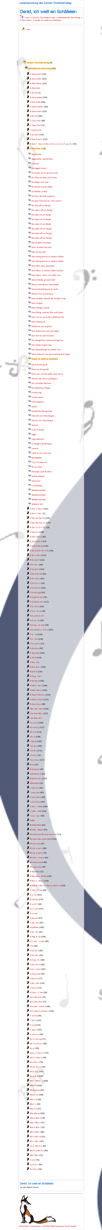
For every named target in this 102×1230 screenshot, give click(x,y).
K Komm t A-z (36, 779)
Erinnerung (36, 393)
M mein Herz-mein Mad (40, 839)
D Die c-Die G (36, 537)
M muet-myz (35, 867)
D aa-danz (34, 135)
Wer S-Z (33, 1109)
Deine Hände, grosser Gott (43, 280)
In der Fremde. (38, 430)
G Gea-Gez (34, 653)
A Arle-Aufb (35, 102)
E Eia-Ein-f (34, 569)
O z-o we (34, 913)
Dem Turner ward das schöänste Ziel (47, 317)
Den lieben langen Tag (41, 345)
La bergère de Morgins (41, 444)
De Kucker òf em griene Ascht (44, 173)
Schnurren (36, 481)
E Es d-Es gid (35, 593)
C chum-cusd (35, 130)
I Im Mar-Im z (36, 718)
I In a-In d (34, 723)
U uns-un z (34, 1034)
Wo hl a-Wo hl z (37, 1151)
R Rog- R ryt (35, 937)
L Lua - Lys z (35, 816)
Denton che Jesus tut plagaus (44, 379)
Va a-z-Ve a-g (35, 1039)
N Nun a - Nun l (36, 881)
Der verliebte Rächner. (41, 383)
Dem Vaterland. (38, 322)
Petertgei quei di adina (41, 472)
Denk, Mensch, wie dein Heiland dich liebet (50, 354)
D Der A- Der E (36, 509)
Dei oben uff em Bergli (41, 229)
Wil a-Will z (35, 1132)
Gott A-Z (33, 672)
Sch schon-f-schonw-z (39, 1011)
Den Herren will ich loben (42, 336)
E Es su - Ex (35, 620)
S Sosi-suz (34, 979)
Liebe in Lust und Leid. (41, 453)
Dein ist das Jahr (38, 252)
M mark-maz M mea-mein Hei (43, 834)
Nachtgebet (36, 458)
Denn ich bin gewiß (39, 369)
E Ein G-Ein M (36, 574)
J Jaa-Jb (33, 741)
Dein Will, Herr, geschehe (42, 266)
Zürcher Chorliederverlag (43, 18)
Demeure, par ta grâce (41, 326)
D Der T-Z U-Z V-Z (37, 527)
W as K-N (34, 1076)
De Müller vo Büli (39, 192)
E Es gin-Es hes (36, 597)
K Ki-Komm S (35, 774)
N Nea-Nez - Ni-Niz (38, 876)
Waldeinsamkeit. (38, 490)
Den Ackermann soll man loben (45, 331)
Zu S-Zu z (34, 1169)
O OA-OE (34, 899)
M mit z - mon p (37, 858)
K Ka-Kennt (34, 769)
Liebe (32, 820)
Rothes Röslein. (38, 476)
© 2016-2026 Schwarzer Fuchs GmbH (59, 1226)
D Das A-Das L (36, 139)
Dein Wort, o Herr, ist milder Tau (46, 275)
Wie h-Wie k (35, 1118)
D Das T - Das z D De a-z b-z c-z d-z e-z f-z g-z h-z (51, 144)
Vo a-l (32, 1048)
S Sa (31, 946)
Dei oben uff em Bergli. (41, 233)
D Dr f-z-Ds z (35, 555)
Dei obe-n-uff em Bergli (41, 210)
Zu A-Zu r (34, 1165)
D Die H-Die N (36, 541)
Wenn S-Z (34, 1095)
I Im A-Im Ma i (36, 713)
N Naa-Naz (34, 872)
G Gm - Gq (34, 662)
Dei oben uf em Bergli (41, 219)
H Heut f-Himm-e (37, 695)
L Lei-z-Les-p (35, 802)
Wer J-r (33, 1104)
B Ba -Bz (33, 116)
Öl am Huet (36, 467)
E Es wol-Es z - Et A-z (39, 630)
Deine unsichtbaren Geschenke (45, 285)
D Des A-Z (34, 532)
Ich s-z (32, 737)
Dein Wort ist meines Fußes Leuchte (47, 271)
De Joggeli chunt (38, 168)
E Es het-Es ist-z (37, 602)
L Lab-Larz (34, 788)
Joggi (33, 434)
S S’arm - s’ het (36, 992)
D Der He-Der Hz (37, 518)
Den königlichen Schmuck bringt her (47, 340)
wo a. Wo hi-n (36, 1146)
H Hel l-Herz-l (36, 690)
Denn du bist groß (39, 365)
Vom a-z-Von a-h (37, 1053)
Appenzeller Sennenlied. (42, 159)
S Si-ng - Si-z (35, 960)
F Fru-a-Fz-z (35, 644)
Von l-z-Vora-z (36, 1058)
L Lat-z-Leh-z (35, 797)
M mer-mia (35, 844)
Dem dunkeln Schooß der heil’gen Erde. (48, 298)
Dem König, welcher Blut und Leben (47, 312)
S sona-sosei (35, 974)
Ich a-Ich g (34, 727)
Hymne (34, 425)
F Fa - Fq (33, 634)
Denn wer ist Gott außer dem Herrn (47, 374)
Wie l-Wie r (35, 1123)
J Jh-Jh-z (33, 751)
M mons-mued (36, 862)
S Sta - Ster (34, 983)
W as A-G (34, 1072)
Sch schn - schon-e (38, 1006)
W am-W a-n (35, 1067)
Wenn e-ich (35, 1090)
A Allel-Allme (35, 83)
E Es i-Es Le (35, 606)
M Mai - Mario (36, 830)
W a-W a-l (34, 1062)
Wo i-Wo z (34, 1155)
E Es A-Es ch (35, 588)
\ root (26, 18)
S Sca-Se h (34, 951)
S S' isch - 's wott (37, 941)
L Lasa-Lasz (35, 793)
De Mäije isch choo (39, 182)
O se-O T (34, 904)
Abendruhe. (36, 154)
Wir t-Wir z (35, 1141)
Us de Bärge (36, 486)
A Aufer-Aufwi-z (37, 107)
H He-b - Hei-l (36, 686)
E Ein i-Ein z (35, 579)
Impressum (36, 1226)
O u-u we (34, 909)
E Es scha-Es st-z (37, 616)
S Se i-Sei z (34, 955)
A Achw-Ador (35, 79)
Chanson (35, 164)
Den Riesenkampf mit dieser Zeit (46, 350)
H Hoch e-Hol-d (36, 699)
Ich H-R (33, 732)
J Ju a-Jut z (34, 760)
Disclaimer (24, 1226)
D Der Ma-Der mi (37, 523)
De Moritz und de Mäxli (42, 187)
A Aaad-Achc (35, 74)
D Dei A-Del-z (26, 20)
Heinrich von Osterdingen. (43, 416)
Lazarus (34, 448)
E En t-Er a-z (35, 583)
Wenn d (33, 1085)
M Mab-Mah (35, 825)
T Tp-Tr (33, 1020)
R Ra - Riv (34, 932)
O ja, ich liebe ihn (39, 462)
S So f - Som (35, 969)
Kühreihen (34, 783)
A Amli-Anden (36, 97)
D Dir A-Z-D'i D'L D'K (39, 551)
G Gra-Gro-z (35, 667)
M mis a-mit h (36, 853)
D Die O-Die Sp (36, 546)
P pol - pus (34, 923)
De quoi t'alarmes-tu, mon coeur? (46, 201)
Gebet (34, 407)
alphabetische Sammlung (69, 18)
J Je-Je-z (33, 746)
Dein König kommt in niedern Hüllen (47, 257)
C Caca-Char (35, 121)
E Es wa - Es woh (37, 625)
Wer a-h (33, 1099)
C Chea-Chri (35, 125)
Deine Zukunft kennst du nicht (44, 289)
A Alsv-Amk (35, 88)
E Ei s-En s (34, 565)
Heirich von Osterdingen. (42, 420)
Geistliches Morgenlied (41, 411)
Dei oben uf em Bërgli (41, 224)
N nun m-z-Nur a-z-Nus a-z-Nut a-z (45, 886)
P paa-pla (34, 918)
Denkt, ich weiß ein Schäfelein (48, 20)
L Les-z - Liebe (36, 806)
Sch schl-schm (36, 1002)
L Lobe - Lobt (35, 811)
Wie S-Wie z (35, 1127)
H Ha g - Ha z (35, 676)
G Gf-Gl (33, 658)
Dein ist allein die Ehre (41, 247)
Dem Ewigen (37, 303)
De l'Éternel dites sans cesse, (44, 178)
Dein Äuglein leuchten (41, 243)
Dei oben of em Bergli (41, 215)
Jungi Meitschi (37, 439)
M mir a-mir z (36, 848)
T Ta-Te (33, 1016)
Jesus (32, 765)
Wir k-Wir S (35, 1137)
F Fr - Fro (34, 639)
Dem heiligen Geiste (40, 308)
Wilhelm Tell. (37, 504)
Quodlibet (34, 927)
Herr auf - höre (36, 709)
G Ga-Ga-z (34, 648)
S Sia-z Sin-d (35, 965)
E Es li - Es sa (35, 611)
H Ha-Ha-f (34, 681)
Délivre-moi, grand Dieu (42, 294)
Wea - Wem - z (36, 1081)
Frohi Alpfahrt (37, 402)
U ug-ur (33, 1030)
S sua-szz (34, 988)
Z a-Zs (32, 1160)
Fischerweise (37, 397)
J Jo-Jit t (33, 755)
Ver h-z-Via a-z (36, 1044)
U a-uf (32, 1025)
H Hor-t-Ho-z (35, 704)
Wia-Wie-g (34, 1113)
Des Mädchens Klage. (41, 388)
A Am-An (34, 93)
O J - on (33, 895)
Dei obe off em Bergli (41, 205)
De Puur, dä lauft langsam (42, 196)
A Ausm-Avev (35, 111)
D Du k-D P (34, 560)
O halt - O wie (36, 890)
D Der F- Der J (36, 513)
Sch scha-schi (35, 997)
